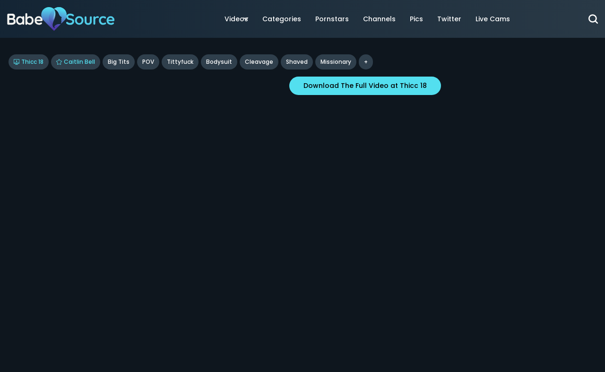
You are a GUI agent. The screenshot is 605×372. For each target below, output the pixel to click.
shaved (297, 62)
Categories (281, 19)
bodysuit (219, 62)
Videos (236, 19)
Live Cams (492, 19)
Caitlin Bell (75, 62)
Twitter (449, 19)
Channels (379, 19)
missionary (335, 62)
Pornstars (332, 19)
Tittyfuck (180, 62)
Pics (416, 19)
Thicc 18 (28, 62)
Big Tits (119, 62)
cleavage (259, 62)
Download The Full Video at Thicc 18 (365, 85)
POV (148, 62)
